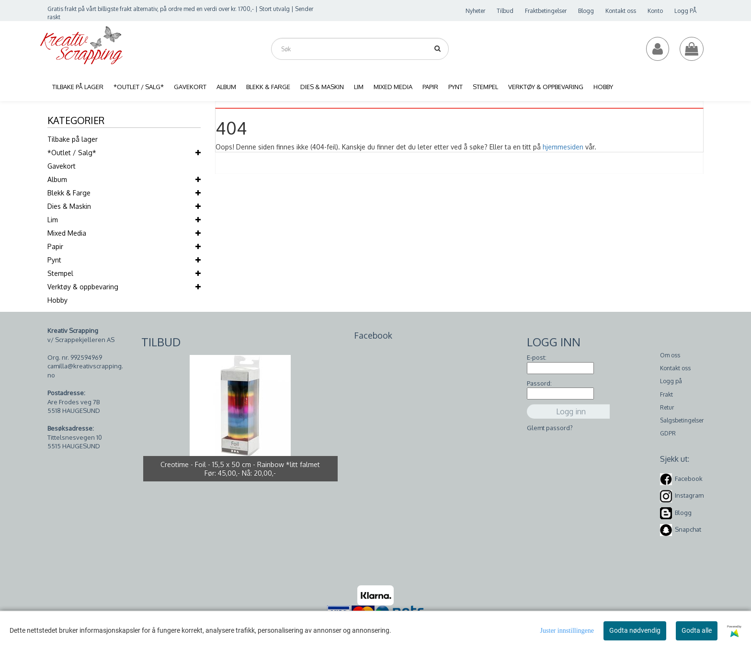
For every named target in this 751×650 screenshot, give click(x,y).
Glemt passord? (550, 428)
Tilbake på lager (72, 139)
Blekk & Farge (69, 193)
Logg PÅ (685, 10)
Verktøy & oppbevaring (82, 287)
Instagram (689, 495)
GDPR (668, 433)
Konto (655, 10)
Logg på (671, 381)
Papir (55, 246)
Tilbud (505, 10)
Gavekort (61, 166)
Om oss (670, 355)
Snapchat (688, 529)
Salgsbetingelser (682, 420)
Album (57, 179)
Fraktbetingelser (546, 10)
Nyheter (475, 10)
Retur (667, 407)
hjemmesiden (563, 147)
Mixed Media (66, 233)
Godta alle (697, 630)
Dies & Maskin (69, 206)
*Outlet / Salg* (71, 152)
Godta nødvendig (634, 630)
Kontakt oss (620, 10)
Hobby (57, 300)
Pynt (54, 260)
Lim (52, 220)
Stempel (60, 273)
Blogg (586, 10)
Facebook (689, 478)
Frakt (666, 394)
